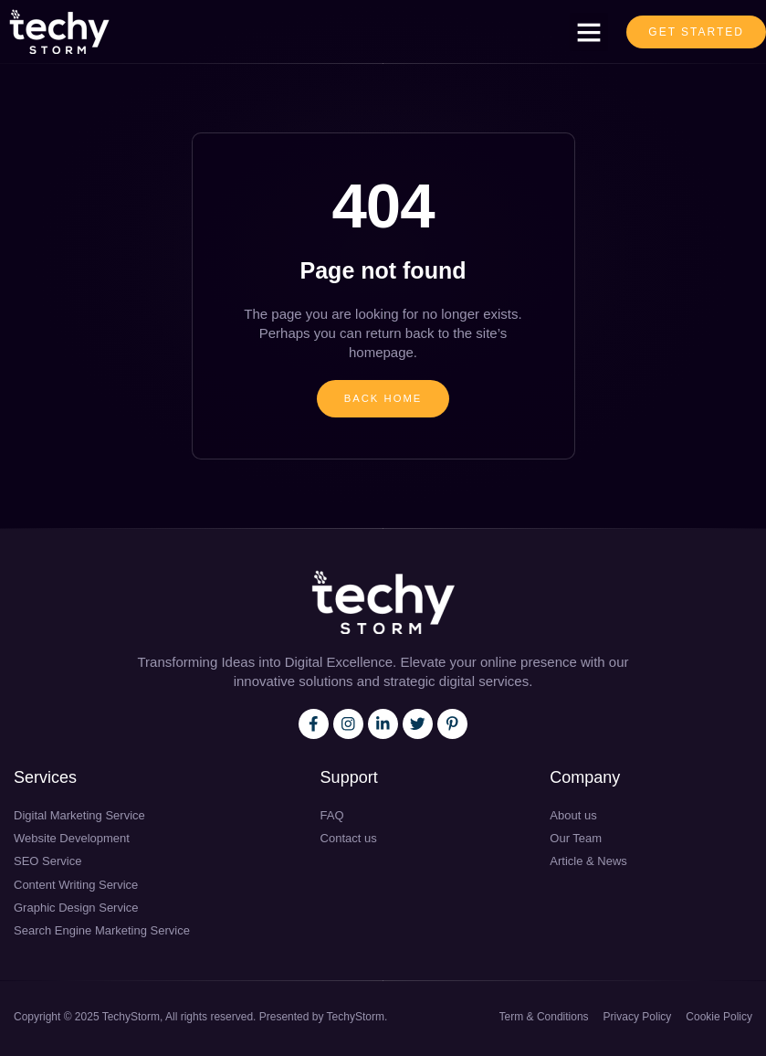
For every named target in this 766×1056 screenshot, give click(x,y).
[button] (589, 32)
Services (45, 781)
